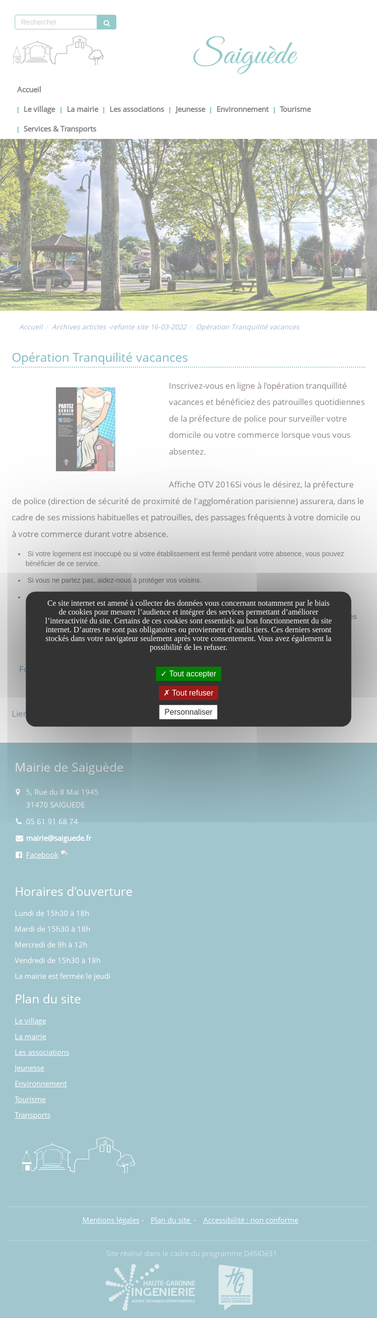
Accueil (29, 89)
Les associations (136, 109)
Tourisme (295, 109)
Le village (39, 109)
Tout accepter (188, 674)
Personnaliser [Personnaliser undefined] (188, 712)
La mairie (82, 109)
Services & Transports (60, 129)
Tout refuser (188, 693)
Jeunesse (190, 109)
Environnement (242, 109)
